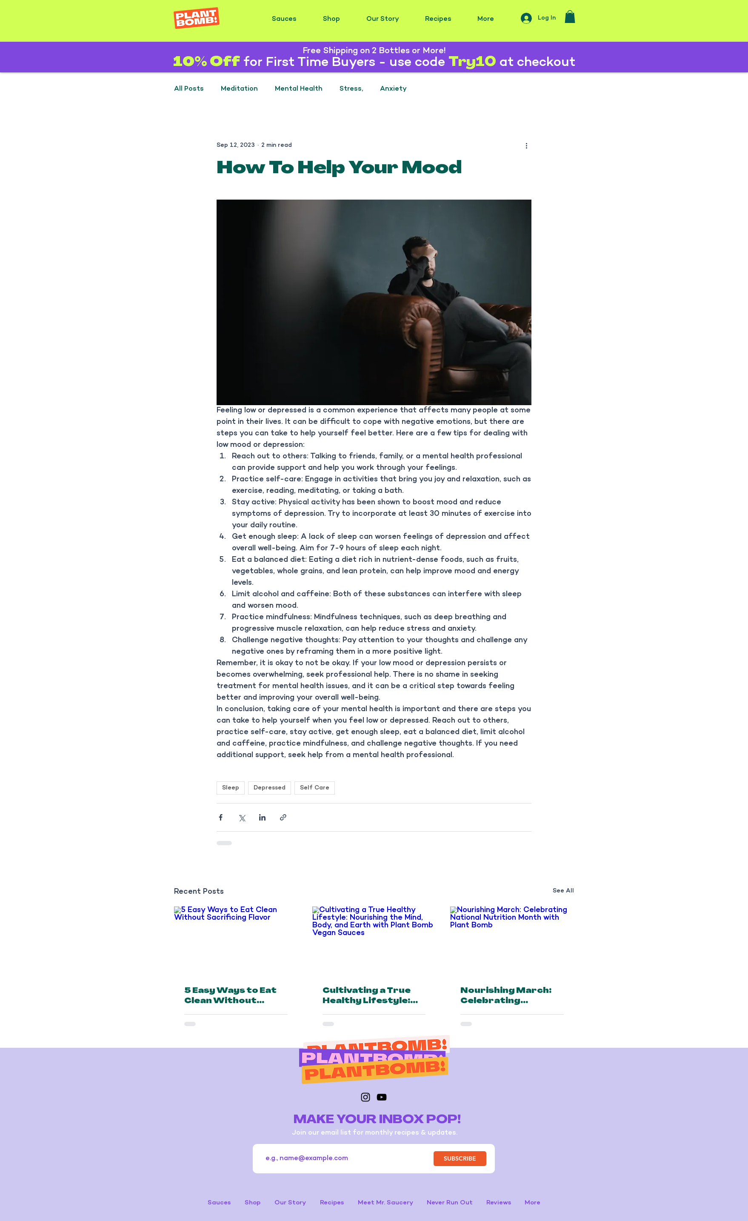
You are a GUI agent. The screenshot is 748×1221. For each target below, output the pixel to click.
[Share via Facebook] (221, 817)
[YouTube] (382, 1097)
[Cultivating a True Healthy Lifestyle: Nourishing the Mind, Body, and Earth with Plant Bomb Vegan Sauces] (374, 941)
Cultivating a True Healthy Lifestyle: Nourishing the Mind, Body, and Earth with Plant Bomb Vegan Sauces (373, 997)
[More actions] (526, 145)
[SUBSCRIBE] (460, 1158)
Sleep (230, 788)
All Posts (189, 89)
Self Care (314, 788)
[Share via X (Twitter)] (241, 817)
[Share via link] (283, 817)
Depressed (269, 788)
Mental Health (299, 89)
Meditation (239, 89)
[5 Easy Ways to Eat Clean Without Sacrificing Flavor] (236, 941)
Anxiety (393, 89)
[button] (570, 16)
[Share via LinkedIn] (262, 817)
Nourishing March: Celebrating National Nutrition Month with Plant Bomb (506, 997)
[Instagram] (365, 1097)
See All (563, 891)
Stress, (351, 89)
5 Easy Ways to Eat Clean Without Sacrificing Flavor (230, 997)
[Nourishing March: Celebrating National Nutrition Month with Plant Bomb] (512, 941)
